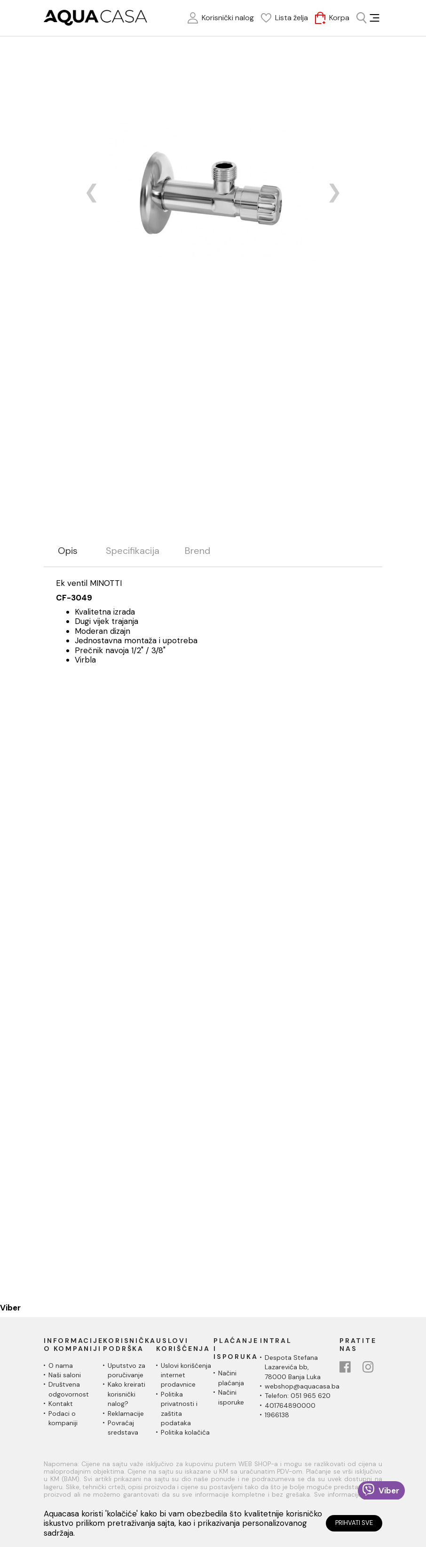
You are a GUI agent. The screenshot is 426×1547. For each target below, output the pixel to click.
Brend (197, 551)
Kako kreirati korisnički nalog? (126, 1394)
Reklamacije (126, 1413)
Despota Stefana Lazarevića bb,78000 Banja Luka (293, 1367)
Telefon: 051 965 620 (298, 1395)
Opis (68, 551)
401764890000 (290, 1405)
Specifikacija (132, 551)
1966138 (277, 1415)
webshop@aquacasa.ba (302, 1386)
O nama (60, 1365)
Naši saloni (64, 1375)
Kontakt (60, 1403)
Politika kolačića (185, 1432)
